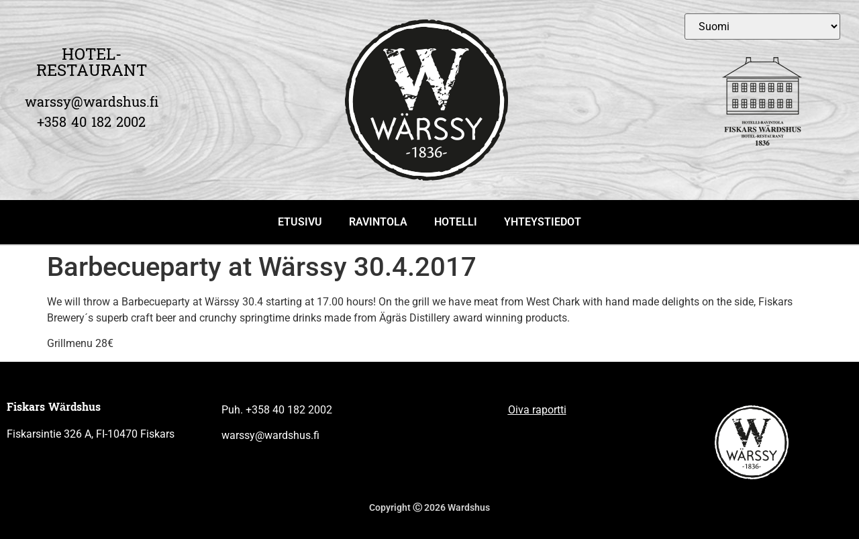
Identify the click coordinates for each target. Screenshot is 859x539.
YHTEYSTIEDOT (542, 221)
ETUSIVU (300, 221)
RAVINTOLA (378, 221)
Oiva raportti (537, 409)
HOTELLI (455, 221)
